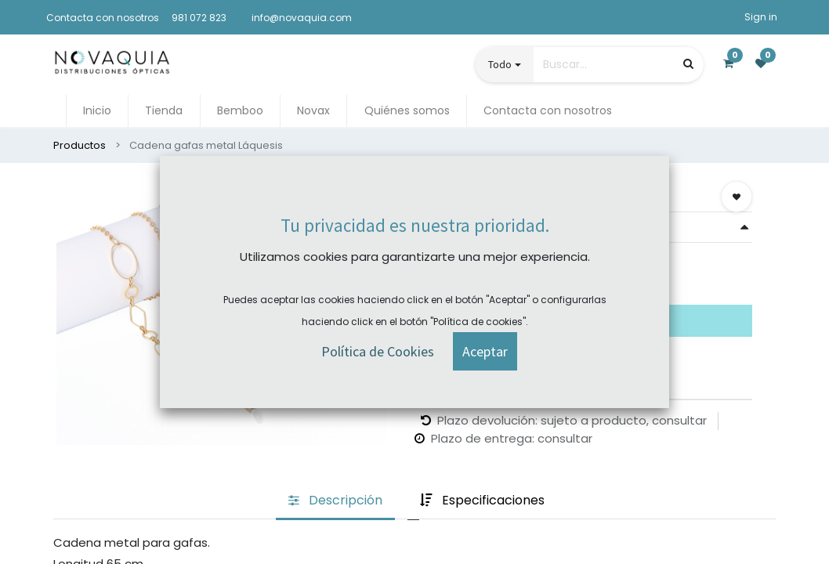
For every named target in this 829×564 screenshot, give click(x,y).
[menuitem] (97, 110)
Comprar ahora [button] (469, 276)
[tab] (335, 501)
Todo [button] (500, 64)
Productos (79, 145)
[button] (736, 196)
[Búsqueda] (688, 64)
